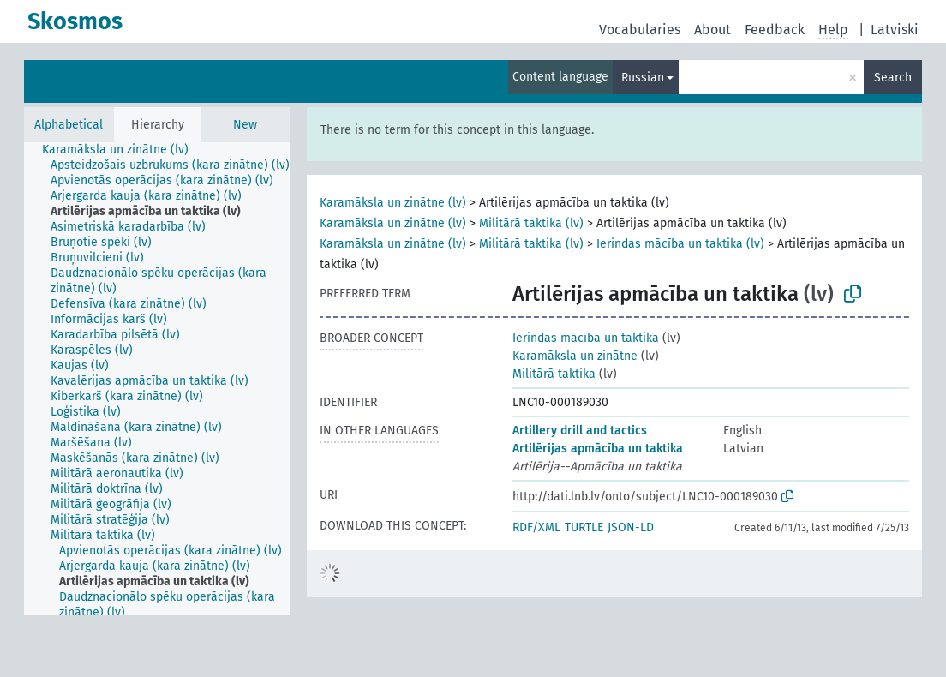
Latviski (895, 29)
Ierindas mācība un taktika (585, 338)
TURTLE (584, 527)
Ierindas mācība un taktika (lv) (680, 244)
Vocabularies (639, 29)
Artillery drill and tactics (579, 430)
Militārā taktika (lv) (531, 223)
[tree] (157, 378)
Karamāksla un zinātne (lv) (393, 202)
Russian (642, 77)
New (245, 124)
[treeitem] (122, 150)
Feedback (775, 29)
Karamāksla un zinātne (575, 356)
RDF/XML (536, 527)
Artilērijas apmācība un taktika (597, 448)
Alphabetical (68, 124)
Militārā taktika (554, 374)
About (712, 29)
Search (893, 77)
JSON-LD (631, 527)
